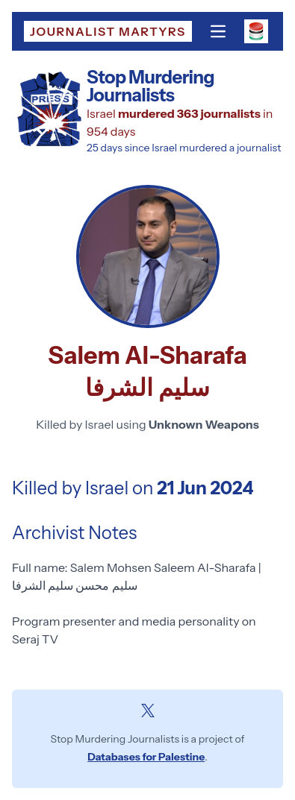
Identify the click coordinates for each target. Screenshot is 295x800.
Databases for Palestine (146, 756)
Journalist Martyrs (108, 31)
